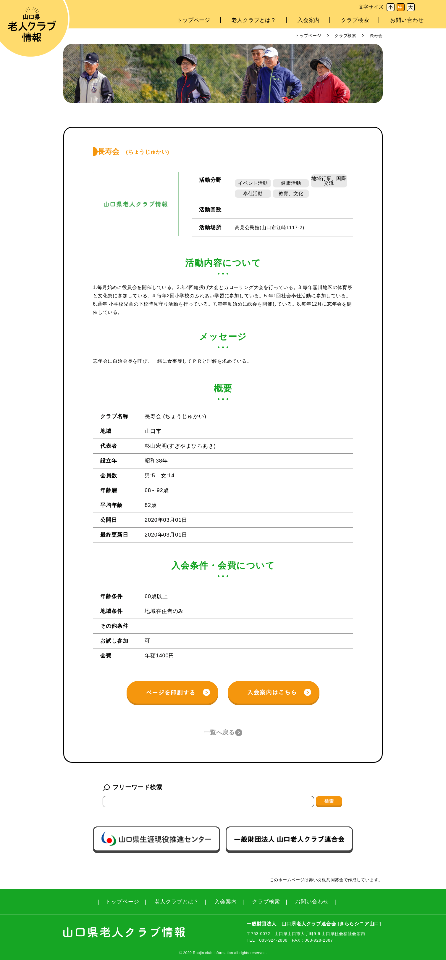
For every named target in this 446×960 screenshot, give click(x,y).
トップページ (193, 20)
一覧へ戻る (219, 732)
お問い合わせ (407, 20)
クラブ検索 (355, 20)
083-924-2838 (273, 940)
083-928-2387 (319, 940)
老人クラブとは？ (254, 20)
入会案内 (309, 20)
